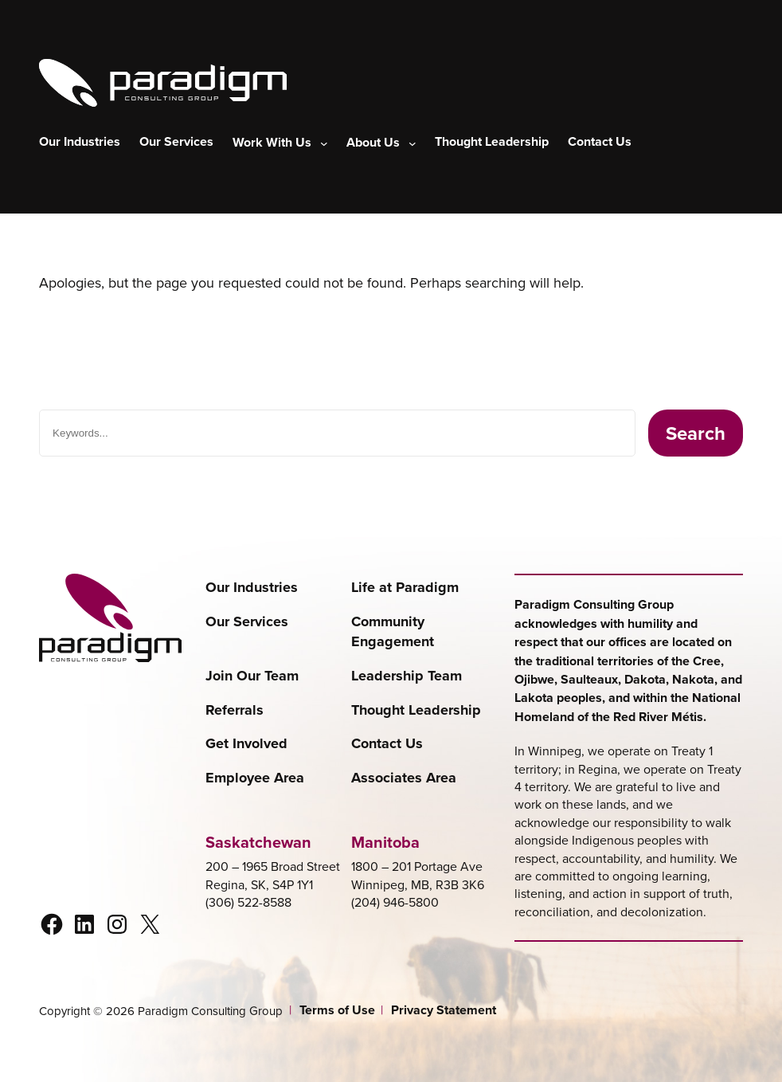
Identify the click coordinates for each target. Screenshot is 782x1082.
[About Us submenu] (381, 142)
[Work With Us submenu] (280, 142)
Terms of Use (337, 1010)
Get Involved (246, 744)
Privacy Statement (443, 1010)
